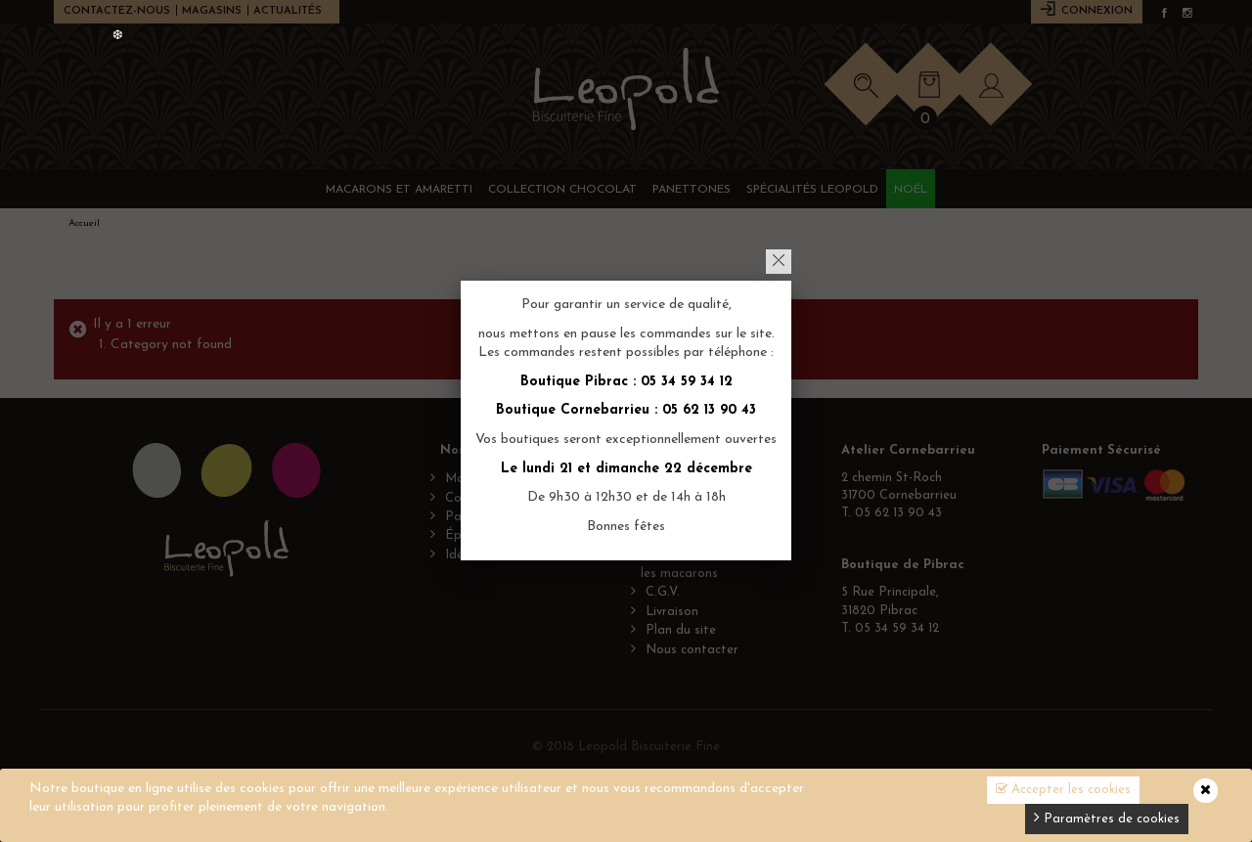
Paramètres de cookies (1107, 817)
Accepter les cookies (1063, 789)
